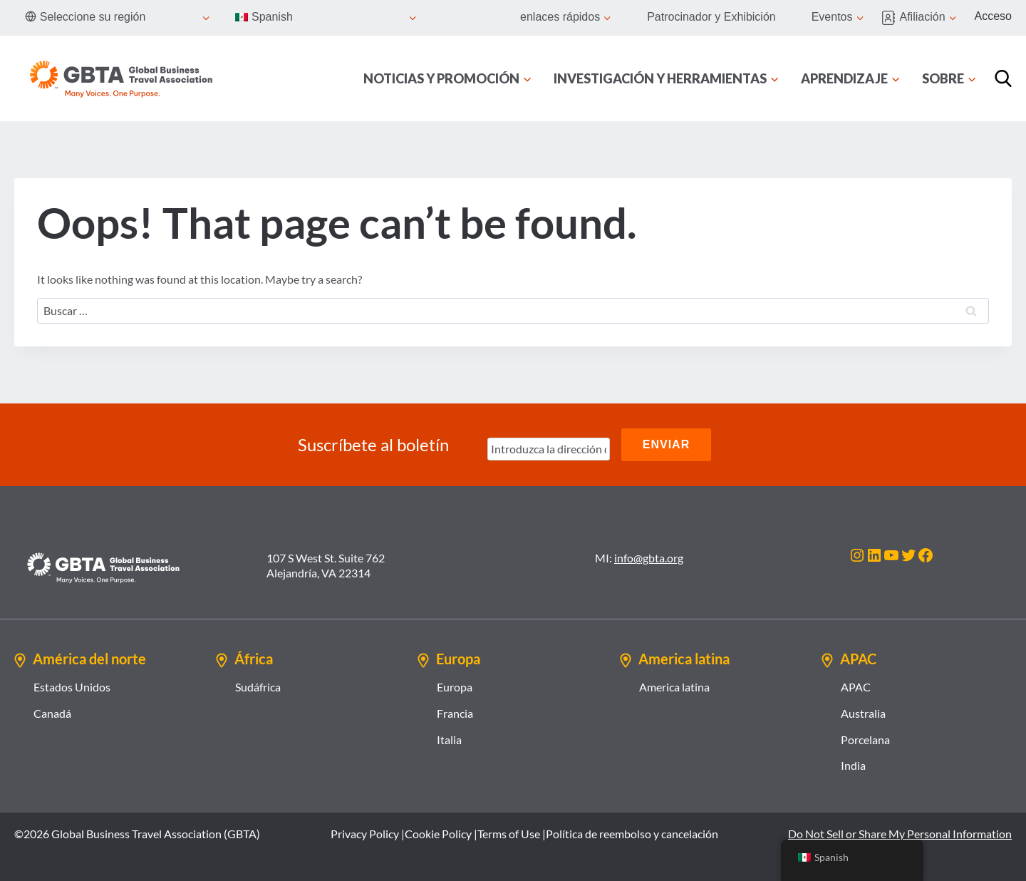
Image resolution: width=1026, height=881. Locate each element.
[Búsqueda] (1003, 78)
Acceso (993, 16)
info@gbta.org (648, 558)
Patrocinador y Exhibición (711, 17)
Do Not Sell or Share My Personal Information (900, 833)
